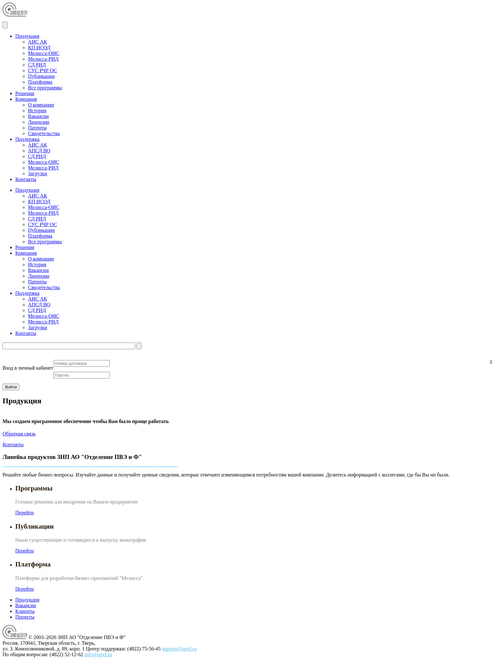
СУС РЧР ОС (42, 70)
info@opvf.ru (98, 654)
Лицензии (38, 122)
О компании (41, 105)
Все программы (45, 87)
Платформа (40, 82)
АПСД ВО (39, 150)
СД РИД (37, 64)
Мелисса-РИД (43, 59)
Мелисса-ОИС (43, 53)
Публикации (41, 76)
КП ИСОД (39, 47)
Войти (11, 387)
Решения (24, 93)
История (37, 110)
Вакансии (38, 116)
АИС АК (37, 42)
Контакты (25, 179)
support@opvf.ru (179, 648)
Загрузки (37, 173)
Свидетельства (44, 133)
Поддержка (27, 139)
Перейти (24, 512)
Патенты (37, 127)
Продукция (27, 36)
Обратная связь (19, 433)
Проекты (24, 617)
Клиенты (25, 611)
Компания (26, 99)
